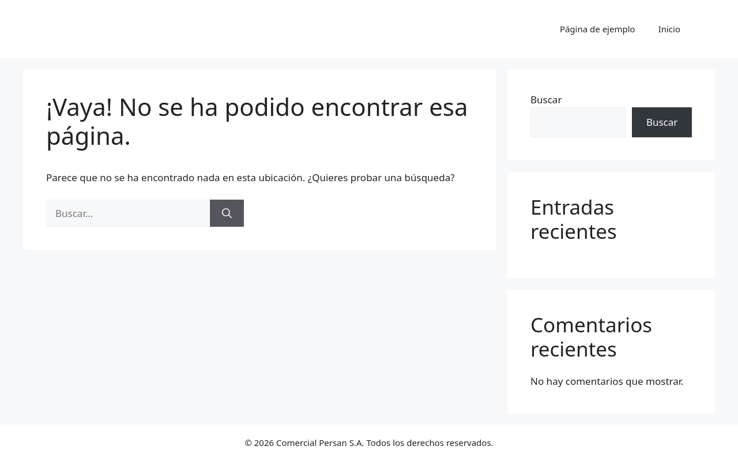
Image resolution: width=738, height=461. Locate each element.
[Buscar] (227, 213)
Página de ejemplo (597, 29)
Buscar (546, 99)
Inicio (669, 29)
